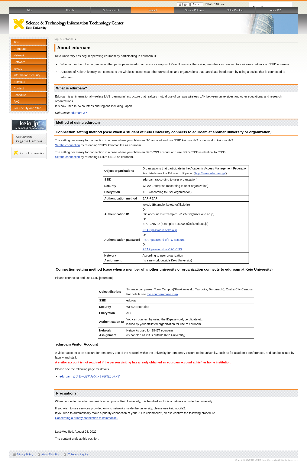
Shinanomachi (111, 10)
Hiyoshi (70, 10)
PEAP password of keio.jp (159, 230)
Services (19, 81)
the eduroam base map (162, 294)
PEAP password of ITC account (163, 239)
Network (19, 55)
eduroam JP (79, 113)
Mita (29, 10)
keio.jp (17, 68)
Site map (220, 4)
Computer (20, 48)
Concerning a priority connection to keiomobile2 (86, 418)
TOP (16, 42)
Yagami (153, 10)
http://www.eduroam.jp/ (210, 173)
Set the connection (67, 145)
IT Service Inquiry (77, 454)
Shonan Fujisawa (194, 10)
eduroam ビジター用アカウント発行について (89, 376)
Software (19, 62)
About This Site (50, 454)
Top (56, 39)
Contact (18, 88)
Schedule (19, 95)
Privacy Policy (25, 454)
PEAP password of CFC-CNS (162, 249)
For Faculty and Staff (27, 108)
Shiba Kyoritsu (235, 10)
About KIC (275, 10)
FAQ (210, 4)
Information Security (26, 75)
